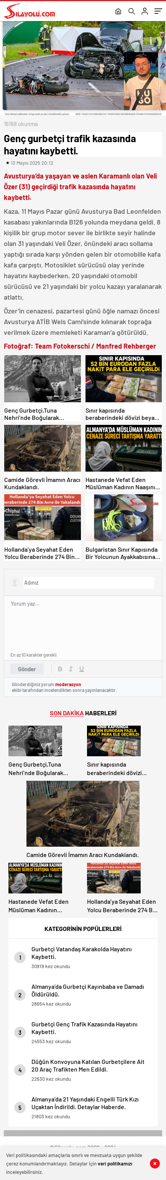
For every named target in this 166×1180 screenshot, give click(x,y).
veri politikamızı (115, 1163)
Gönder (27, 668)
